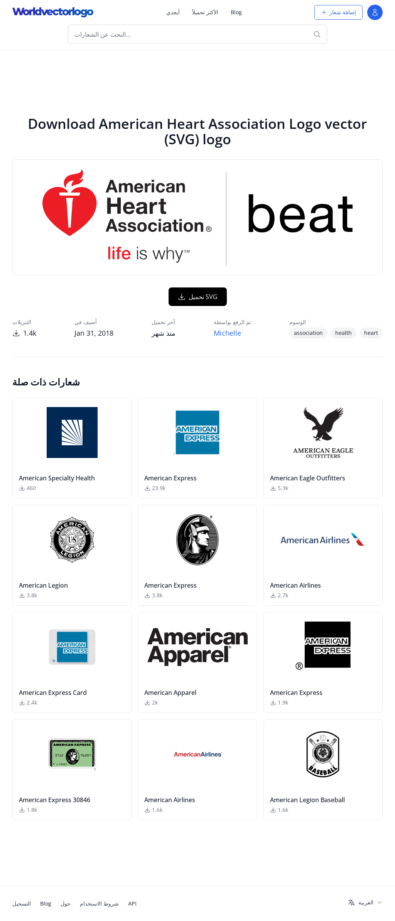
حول (66, 903)
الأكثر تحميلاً (205, 12)
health (343, 332)
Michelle (227, 333)
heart (371, 332)
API (132, 903)
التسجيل (21, 903)
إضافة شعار (338, 12)
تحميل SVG (198, 296)
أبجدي (173, 12)
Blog (236, 12)
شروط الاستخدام (99, 903)
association (308, 332)
